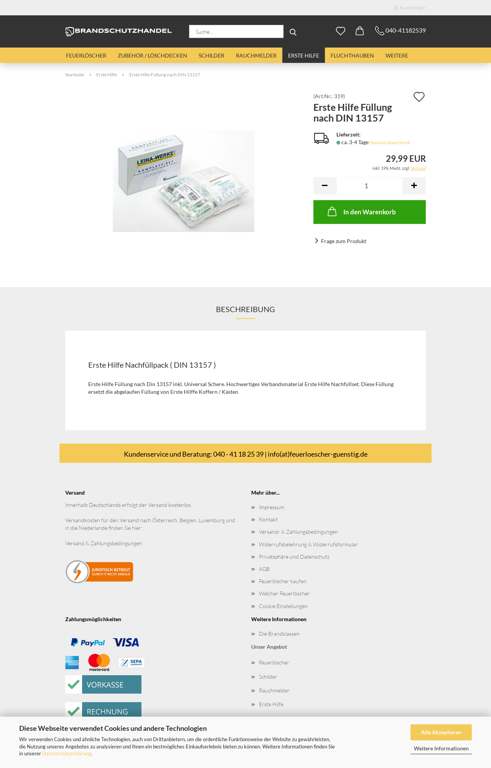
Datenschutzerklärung (66, 753)
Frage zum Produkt (343, 241)
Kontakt (268, 519)
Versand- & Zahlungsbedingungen (298, 531)
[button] (359, 31)
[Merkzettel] (340, 31)
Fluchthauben (352, 55)
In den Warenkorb (361, 211)
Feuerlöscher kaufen (282, 581)
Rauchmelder (256, 55)
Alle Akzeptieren (441, 732)
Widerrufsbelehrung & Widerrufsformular (308, 544)
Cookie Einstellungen (283, 606)
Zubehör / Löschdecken (152, 55)
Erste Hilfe (303, 55)
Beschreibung (245, 309)
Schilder (211, 55)
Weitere (397, 55)
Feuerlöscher (86, 55)
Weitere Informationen (441, 748)
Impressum (271, 507)
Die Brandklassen (279, 633)
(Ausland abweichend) (390, 142)
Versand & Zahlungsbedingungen (103, 543)
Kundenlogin (410, 7)
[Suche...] (293, 31)
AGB (264, 569)
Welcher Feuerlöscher (284, 593)
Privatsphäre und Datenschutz (294, 556)
